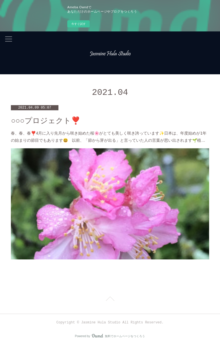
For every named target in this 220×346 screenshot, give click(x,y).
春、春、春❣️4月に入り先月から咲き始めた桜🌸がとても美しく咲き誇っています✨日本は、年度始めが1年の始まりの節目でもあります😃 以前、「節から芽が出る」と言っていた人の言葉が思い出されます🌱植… (109, 137)
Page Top (110, 300)
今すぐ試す (78, 23)
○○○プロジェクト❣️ (45, 121)
